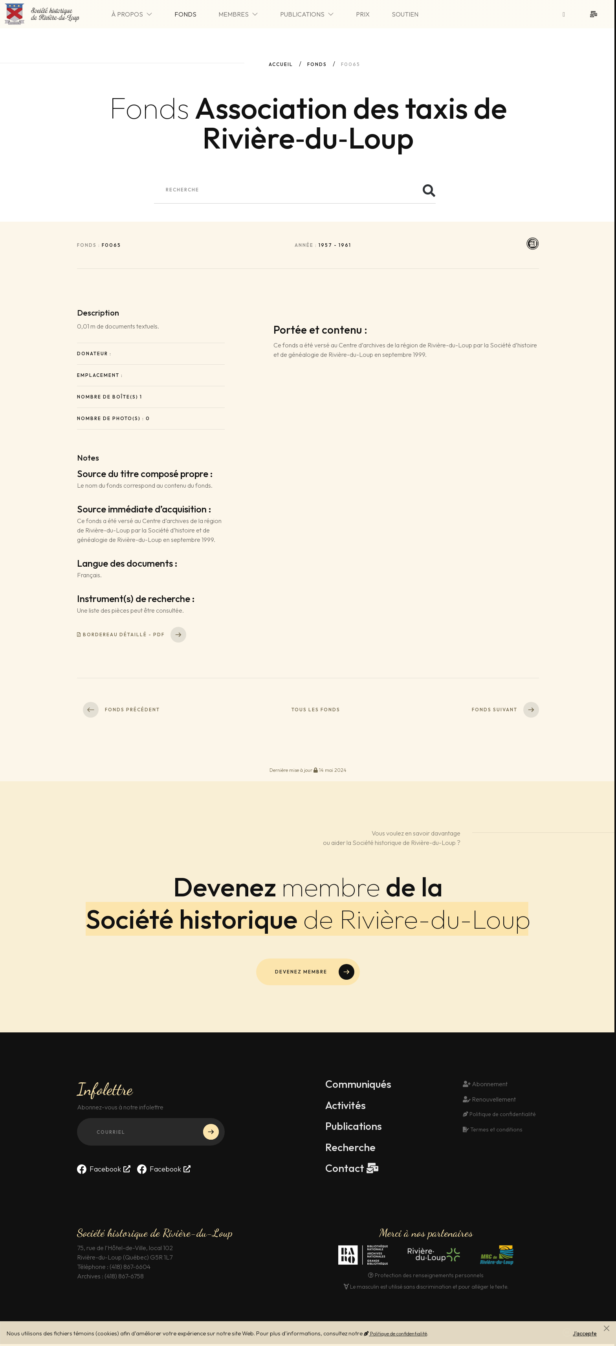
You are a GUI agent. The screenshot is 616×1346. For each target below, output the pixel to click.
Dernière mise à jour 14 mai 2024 (308, 770)
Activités (346, 1106)
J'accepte (585, 1333)
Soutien (415, 15)
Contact (345, 1170)
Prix (373, 15)
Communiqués (360, 1085)
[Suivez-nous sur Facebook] (565, 15)
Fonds (196, 15)
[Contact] (595, 15)
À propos (142, 15)
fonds (317, 64)
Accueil (281, 64)
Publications (318, 15)
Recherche (351, 1148)
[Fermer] (607, 1328)
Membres (249, 15)
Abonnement (485, 1085)
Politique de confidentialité (395, 1333)
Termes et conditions (492, 1131)
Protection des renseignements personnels (426, 1277)
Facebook (99, 1170)
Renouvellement (489, 1100)
